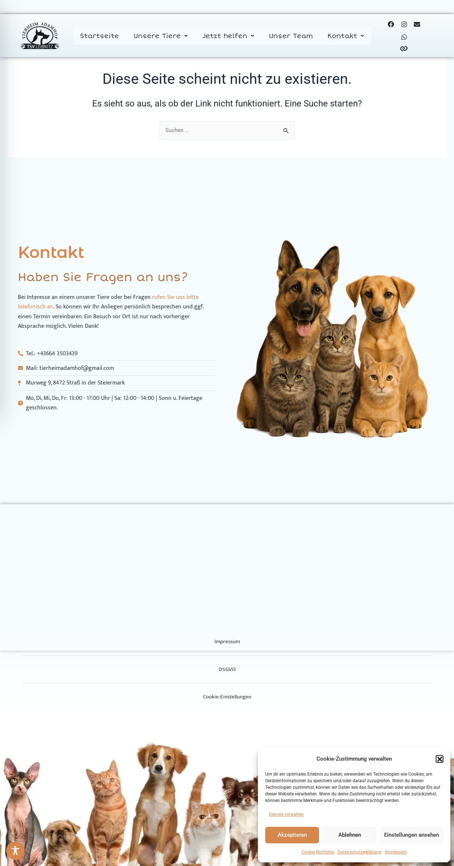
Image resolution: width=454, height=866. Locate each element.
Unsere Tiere (161, 38)
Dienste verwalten (286, 814)
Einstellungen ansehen (411, 835)
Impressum (396, 852)
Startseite (99, 38)
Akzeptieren (292, 835)
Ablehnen (349, 835)
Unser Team (291, 38)
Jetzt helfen (228, 38)
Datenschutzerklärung (359, 852)
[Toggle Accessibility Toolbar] (15, 851)
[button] (439, 758)
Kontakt (345, 38)
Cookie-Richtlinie (317, 852)
